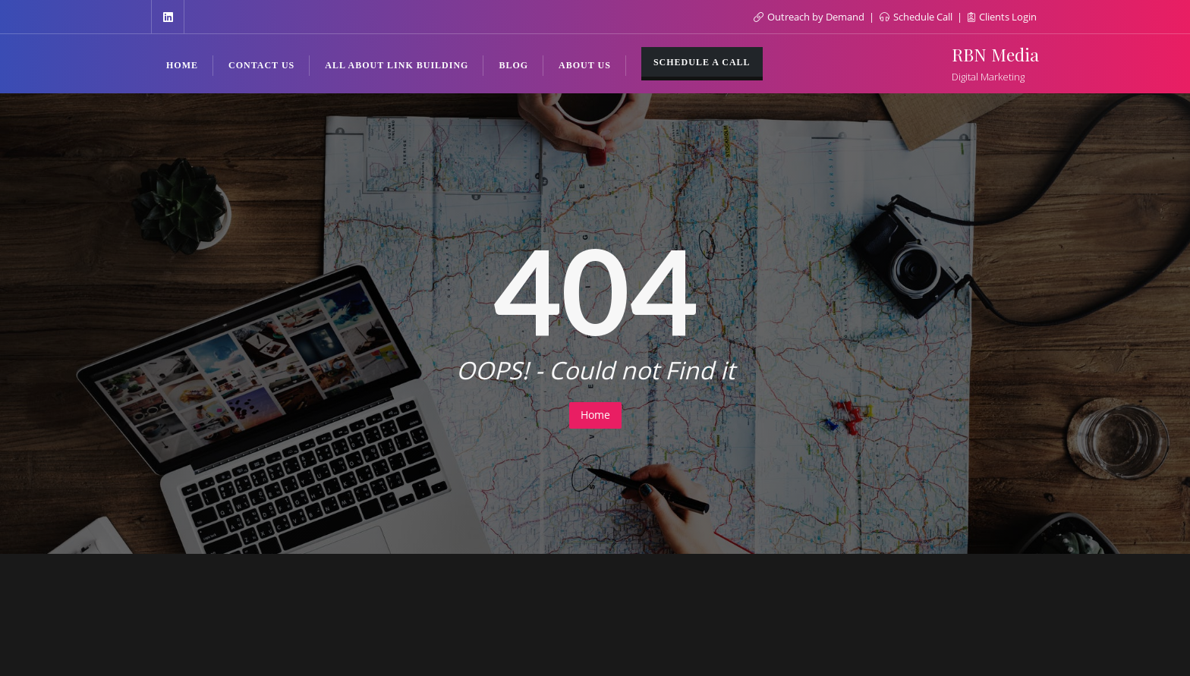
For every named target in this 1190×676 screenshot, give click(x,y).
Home (595, 414)
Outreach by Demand (810, 17)
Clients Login (1002, 17)
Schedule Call (917, 17)
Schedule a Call (702, 62)
